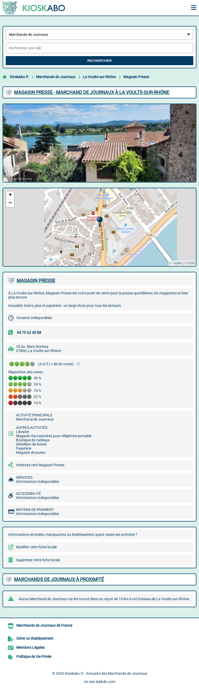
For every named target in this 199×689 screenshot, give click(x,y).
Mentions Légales (30, 647)
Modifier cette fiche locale (36, 547)
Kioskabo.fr (19, 77)
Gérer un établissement (34, 638)
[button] (99, 222)
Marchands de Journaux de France (44, 625)
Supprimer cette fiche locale (38, 560)
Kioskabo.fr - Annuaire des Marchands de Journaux (106, 673)
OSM (191, 263)
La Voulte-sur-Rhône (99, 77)
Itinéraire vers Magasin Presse (40, 465)
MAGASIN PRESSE (36, 280)
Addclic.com (105, 682)
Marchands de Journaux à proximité (59, 579)
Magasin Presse (136, 77)
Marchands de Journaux (55, 77)
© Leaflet (175, 263)
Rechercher (99, 61)
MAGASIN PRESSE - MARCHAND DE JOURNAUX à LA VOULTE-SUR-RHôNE (91, 92)
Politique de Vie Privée (33, 656)
